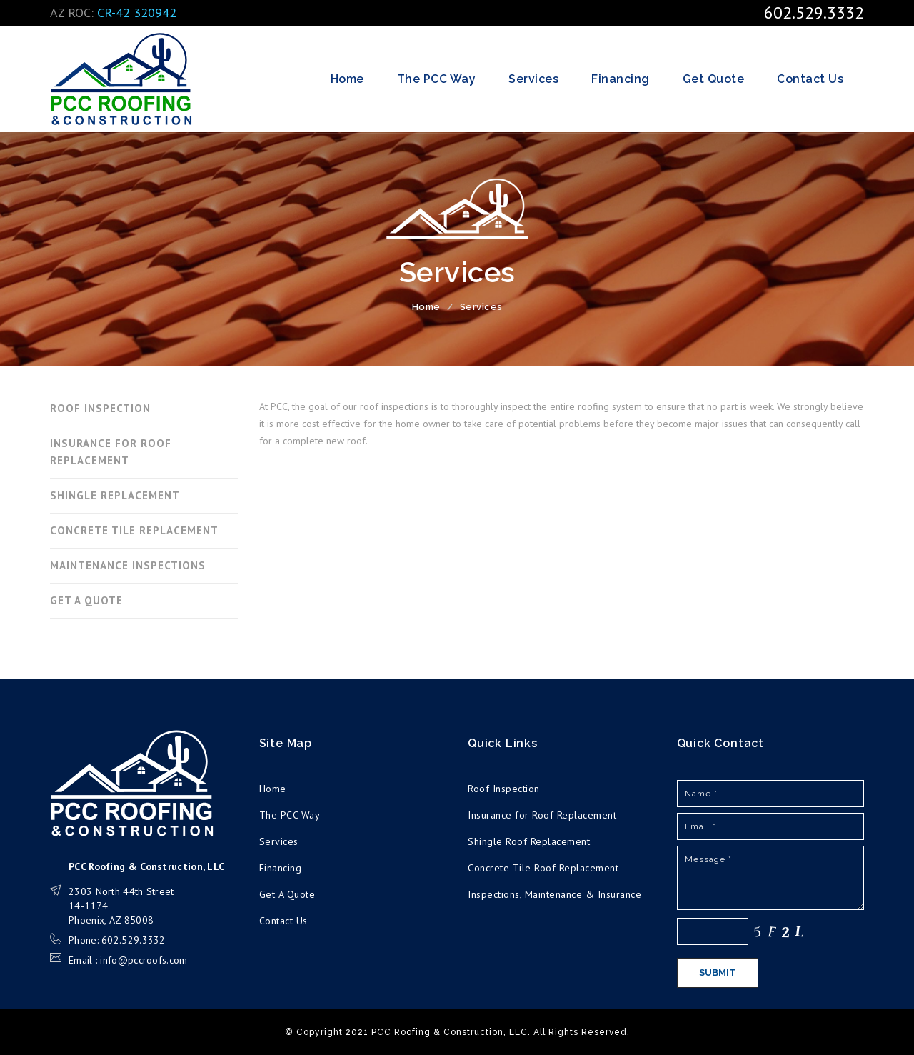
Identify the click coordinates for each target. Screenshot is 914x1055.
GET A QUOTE (86, 600)
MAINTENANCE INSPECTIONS (128, 565)
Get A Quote (287, 894)
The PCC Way (436, 79)
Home (347, 79)
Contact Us (810, 79)
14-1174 (88, 905)
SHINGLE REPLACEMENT (115, 495)
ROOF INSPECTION (100, 408)
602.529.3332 (814, 12)
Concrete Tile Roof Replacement (543, 867)
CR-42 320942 (136, 12)
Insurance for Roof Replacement (542, 815)
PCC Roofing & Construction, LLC (121, 79)
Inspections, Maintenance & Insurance (554, 894)
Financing (620, 79)
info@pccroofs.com (143, 960)
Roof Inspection (504, 788)
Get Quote (714, 79)
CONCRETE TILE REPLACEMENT (134, 530)
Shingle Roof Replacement (529, 841)
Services (533, 79)
